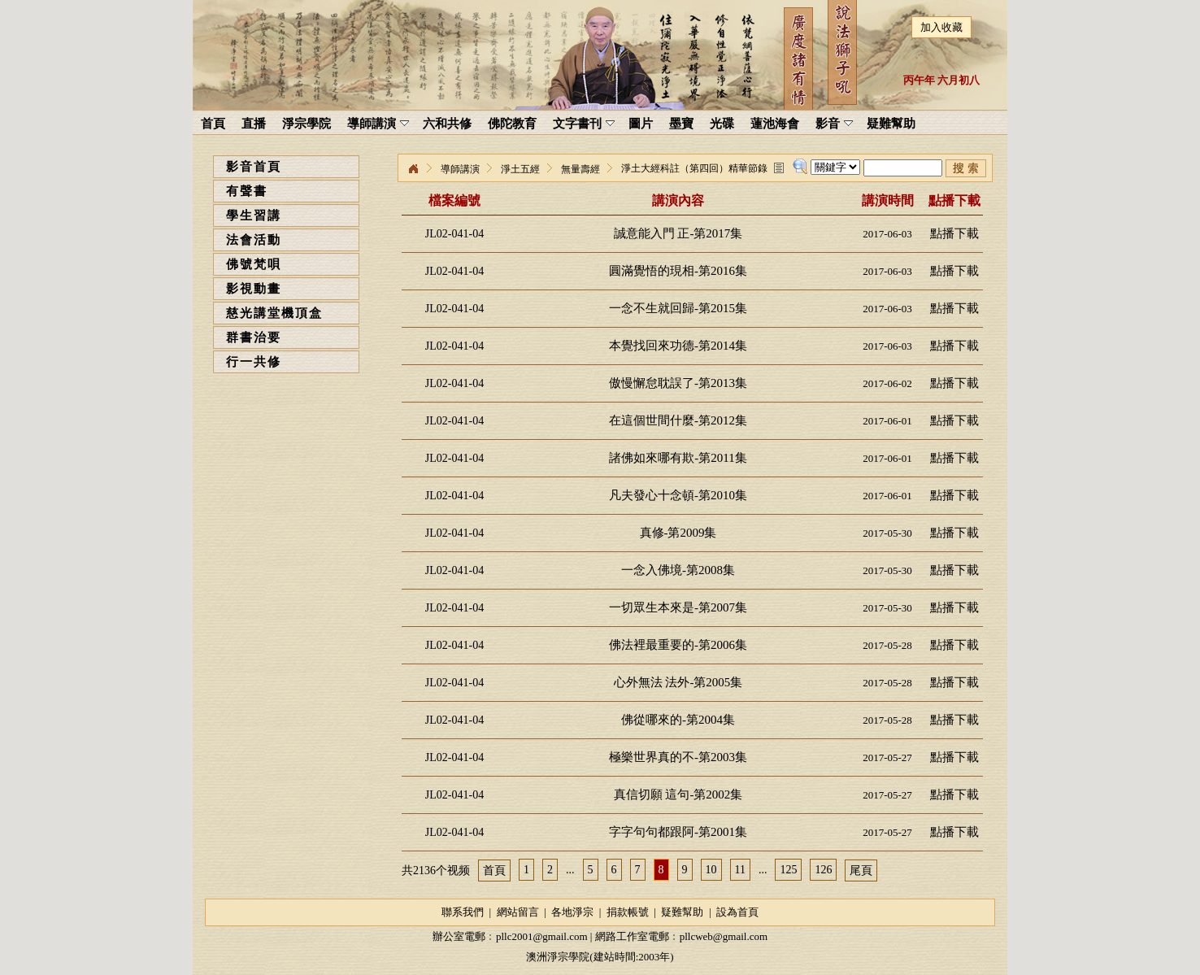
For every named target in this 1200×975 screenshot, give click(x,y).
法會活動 (253, 239)
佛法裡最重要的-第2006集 (678, 644)
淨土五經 (520, 169)
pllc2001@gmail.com (542, 936)
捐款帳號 (628, 912)
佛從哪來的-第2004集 (678, 719)
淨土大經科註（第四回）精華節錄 (694, 168)
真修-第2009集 (678, 532)
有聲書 (246, 191)
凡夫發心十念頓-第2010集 (678, 495)
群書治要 (253, 337)
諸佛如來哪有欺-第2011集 (677, 457)
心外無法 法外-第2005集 (678, 682)
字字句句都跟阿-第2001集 (678, 831)
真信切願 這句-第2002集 (678, 794)
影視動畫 (253, 288)
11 (740, 870)
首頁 (494, 870)
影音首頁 (253, 166)
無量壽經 (580, 169)
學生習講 (253, 215)
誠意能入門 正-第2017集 (678, 233)
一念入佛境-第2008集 (678, 570)
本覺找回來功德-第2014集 (678, 345)
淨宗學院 (413, 169)
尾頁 (861, 870)
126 (823, 870)
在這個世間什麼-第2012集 (678, 420)
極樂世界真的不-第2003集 (678, 757)
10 (711, 870)
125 (788, 870)
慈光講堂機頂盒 (274, 313)
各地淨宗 (572, 912)
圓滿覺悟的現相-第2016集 (678, 270)
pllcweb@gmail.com (723, 936)
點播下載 (954, 233)
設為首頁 (737, 912)
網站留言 (518, 912)
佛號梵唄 (253, 264)
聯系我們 (462, 912)
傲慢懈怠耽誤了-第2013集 (678, 383)
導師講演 (460, 169)
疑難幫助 (682, 912)
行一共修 (253, 361)
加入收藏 (941, 27)
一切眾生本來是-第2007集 (678, 607)
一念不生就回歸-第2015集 (678, 308)
